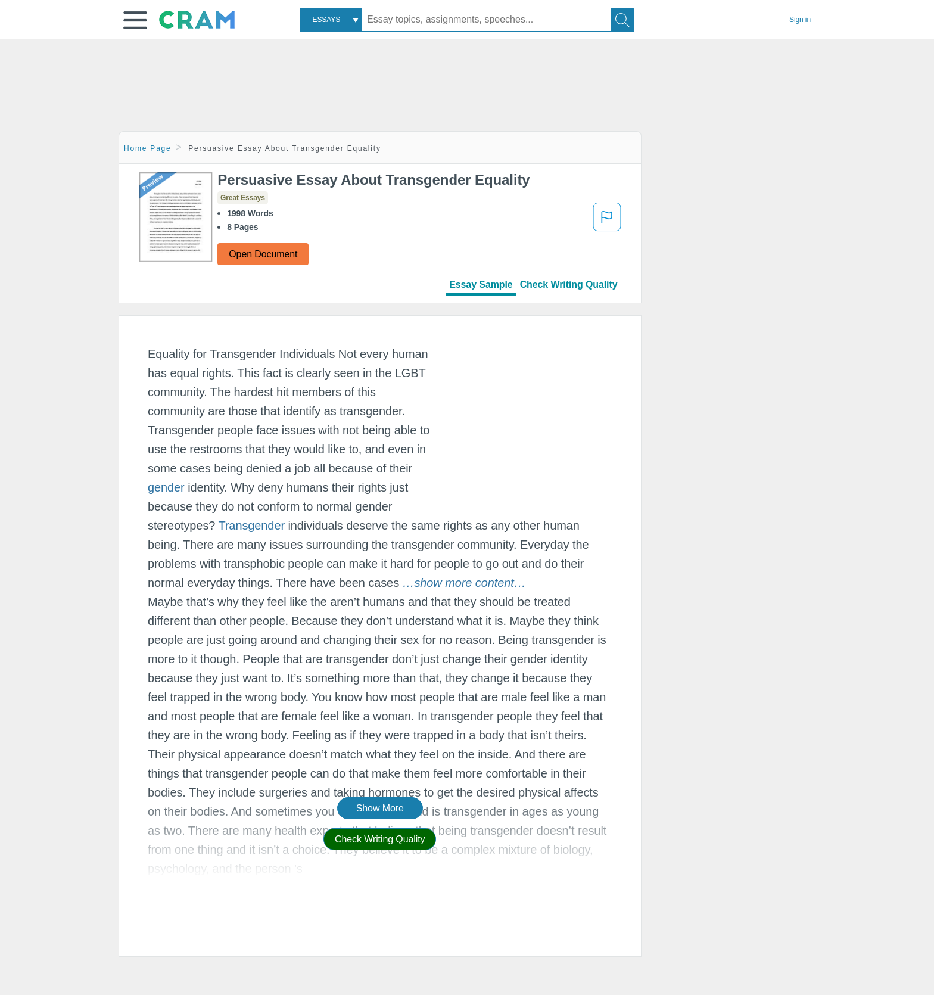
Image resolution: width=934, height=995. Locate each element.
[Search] (622, 20)
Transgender (251, 525)
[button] (135, 20)
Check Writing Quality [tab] (569, 284)
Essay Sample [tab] (480, 284)
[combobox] (331, 20)
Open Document (263, 254)
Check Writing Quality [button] (380, 839)
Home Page (148, 148)
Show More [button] (380, 808)
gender (166, 487)
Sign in (800, 19)
